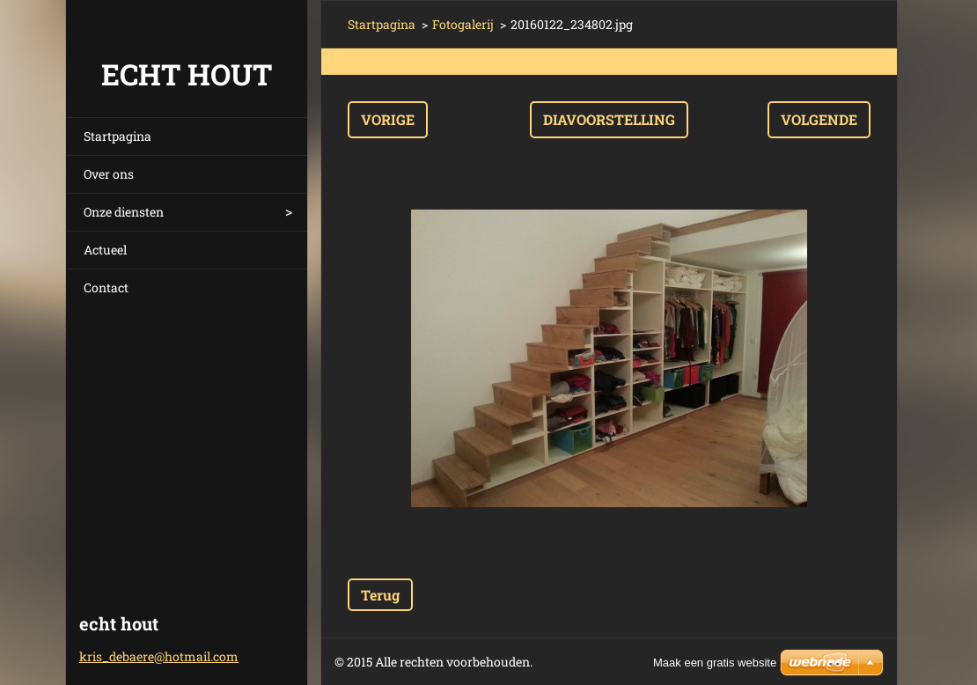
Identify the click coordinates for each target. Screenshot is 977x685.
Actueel (105, 249)
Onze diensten (124, 211)
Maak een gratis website (714, 662)
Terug (380, 595)
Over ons (109, 174)
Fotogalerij (463, 24)
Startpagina (117, 136)
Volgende (819, 119)
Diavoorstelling (609, 119)
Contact (106, 287)
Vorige (388, 119)
